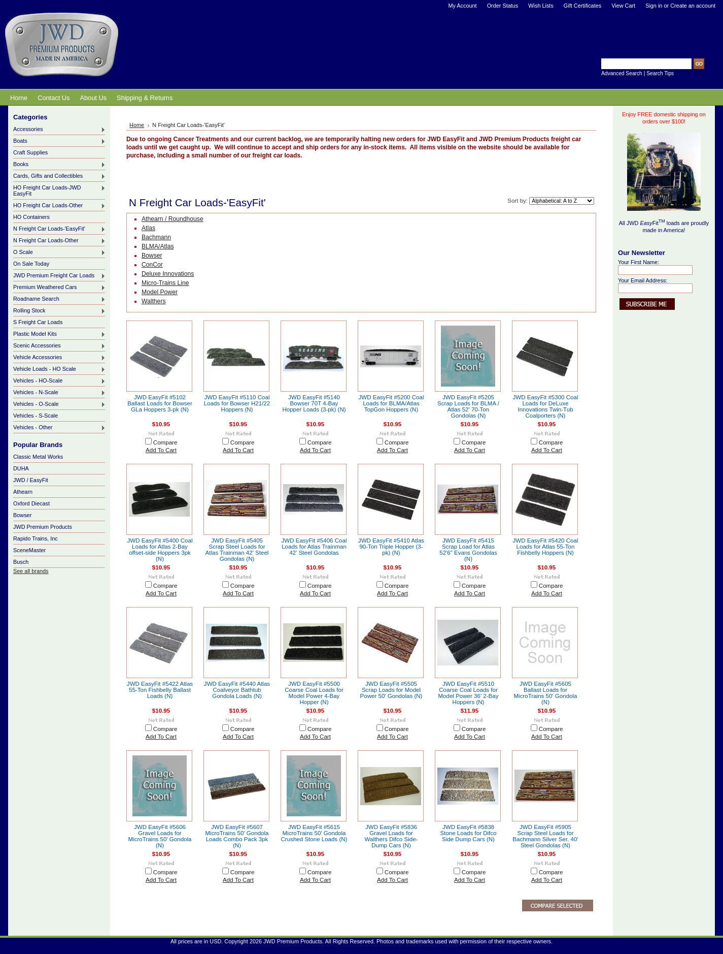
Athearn (22, 492)
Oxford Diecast (31, 503)
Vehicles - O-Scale (59, 404)
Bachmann (156, 237)
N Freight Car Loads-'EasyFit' (59, 229)
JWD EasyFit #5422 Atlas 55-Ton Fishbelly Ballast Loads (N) (160, 690)
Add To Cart (161, 450)
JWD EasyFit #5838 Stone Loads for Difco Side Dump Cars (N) (468, 833)
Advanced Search (621, 73)
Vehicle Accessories (59, 357)
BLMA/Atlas (158, 246)
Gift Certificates (582, 6)
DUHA (21, 468)
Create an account (692, 6)
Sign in (653, 6)
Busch (20, 562)
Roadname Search (59, 299)
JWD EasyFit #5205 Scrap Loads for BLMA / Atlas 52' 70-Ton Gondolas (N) (468, 406)
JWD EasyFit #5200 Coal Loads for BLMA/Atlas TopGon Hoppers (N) (391, 403)
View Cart (623, 6)
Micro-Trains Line (165, 283)
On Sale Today (31, 264)
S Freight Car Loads (37, 322)
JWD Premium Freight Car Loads (59, 275)
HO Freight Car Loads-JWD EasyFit (59, 190)
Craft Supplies (30, 152)
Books (59, 164)
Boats (59, 141)
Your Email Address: (643, 280)
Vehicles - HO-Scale (59, 381)
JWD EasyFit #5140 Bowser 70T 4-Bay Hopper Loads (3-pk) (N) (314, 403)
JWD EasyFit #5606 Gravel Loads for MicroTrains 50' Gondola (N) (160, 836)
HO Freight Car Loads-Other (59, 205)
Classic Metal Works (38, 457)
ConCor (152, 264)
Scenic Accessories (59, 345)
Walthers (154, 301)
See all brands (31, 571)
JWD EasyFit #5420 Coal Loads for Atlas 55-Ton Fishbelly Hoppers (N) (545, 546)
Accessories (59, 129)
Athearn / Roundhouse (172, 218)
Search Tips (660, 73)
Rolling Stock (59, 310)
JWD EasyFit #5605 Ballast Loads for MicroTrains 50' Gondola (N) (545, 693)
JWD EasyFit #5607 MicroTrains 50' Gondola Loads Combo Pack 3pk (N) (237, 836)
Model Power (160, 292)
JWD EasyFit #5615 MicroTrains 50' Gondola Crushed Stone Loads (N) (314, 833)
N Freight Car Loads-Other (59, 240)
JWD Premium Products (42, 527)
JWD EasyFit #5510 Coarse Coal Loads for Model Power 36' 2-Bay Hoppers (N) (468, 693)
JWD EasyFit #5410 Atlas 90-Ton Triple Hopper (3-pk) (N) (391, 546)
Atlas (148, 228)
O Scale (59, 252)
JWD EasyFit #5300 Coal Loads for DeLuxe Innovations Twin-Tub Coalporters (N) (545, 406)
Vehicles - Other (59, 427)
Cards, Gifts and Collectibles (59, 176)
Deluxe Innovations (168, 273)
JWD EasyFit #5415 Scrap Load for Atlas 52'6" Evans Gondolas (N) (468, 549)
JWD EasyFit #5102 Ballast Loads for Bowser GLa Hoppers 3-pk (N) (159, 403)
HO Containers (31, 217)
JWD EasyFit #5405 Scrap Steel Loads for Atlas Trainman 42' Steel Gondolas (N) (237, 549)
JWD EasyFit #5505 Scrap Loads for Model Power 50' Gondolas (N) (391, 690)
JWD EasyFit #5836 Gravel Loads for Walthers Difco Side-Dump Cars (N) (391, 836)
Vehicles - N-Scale (59, 392)
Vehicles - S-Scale (35, 415)
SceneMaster (29, 550)
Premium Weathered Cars (59, 287)
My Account (462, 6)
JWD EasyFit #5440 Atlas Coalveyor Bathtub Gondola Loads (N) (237, 690)
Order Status (503, 6)
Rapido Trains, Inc (35, 538)
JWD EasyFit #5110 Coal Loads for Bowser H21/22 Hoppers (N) (237, 403)
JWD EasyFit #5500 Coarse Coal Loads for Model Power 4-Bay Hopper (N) (314, 693)
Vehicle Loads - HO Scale (59, 369)
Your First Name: (638, 262)
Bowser (22, 515)
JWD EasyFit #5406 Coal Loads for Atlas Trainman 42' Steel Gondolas (314, 546)
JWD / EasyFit (30, 480)
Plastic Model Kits (59, 334)
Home (136, 125)
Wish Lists (541, 6)
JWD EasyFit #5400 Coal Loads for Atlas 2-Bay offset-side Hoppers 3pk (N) (160, 549)
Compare (165, 442)
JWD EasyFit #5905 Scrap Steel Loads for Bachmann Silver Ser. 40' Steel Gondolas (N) (545, 836)
